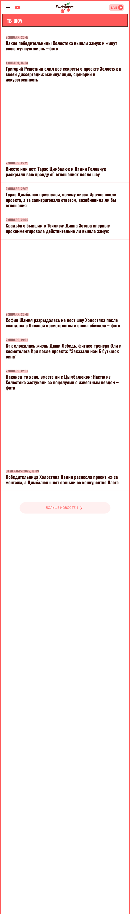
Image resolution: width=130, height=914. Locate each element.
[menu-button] (8, 7)
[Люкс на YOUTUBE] (17, 7)
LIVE (114, 7)
